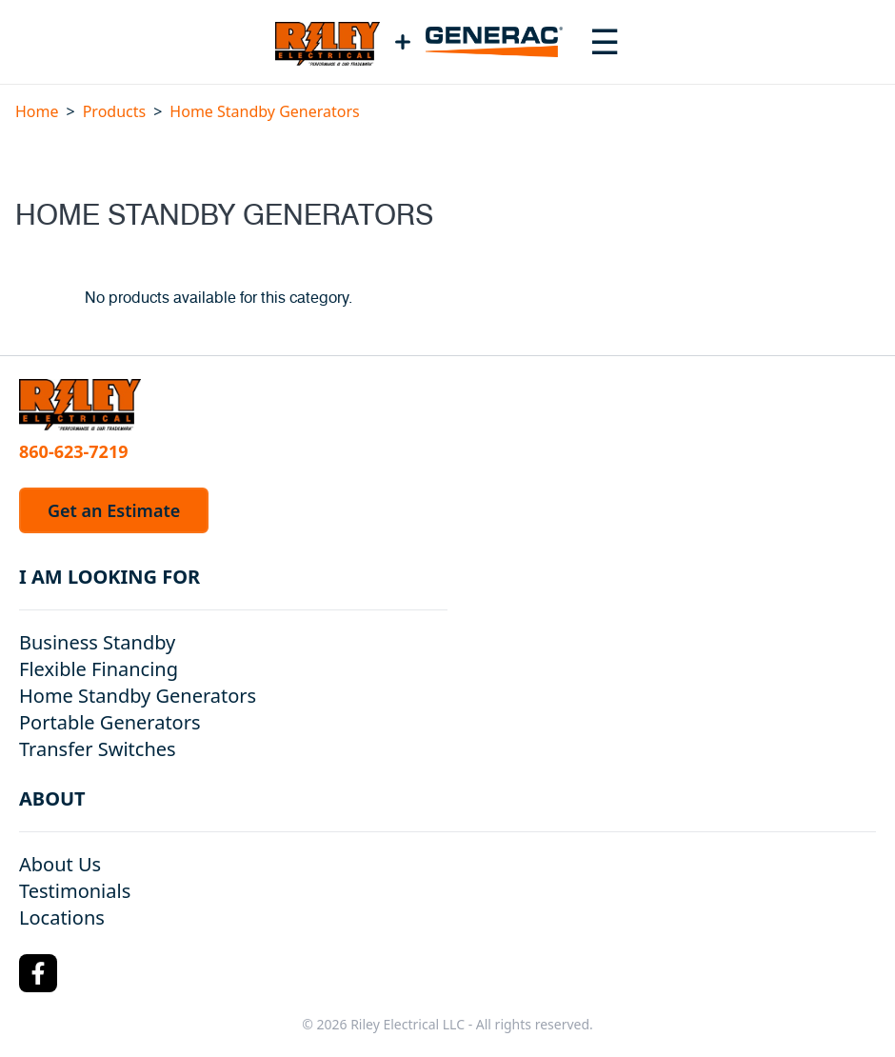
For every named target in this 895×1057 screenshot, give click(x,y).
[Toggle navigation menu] (604, 42)
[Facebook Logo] (38, 973)
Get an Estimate (114, 510)
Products (115, 111)
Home (37, 111)
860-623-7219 (73, 451)
